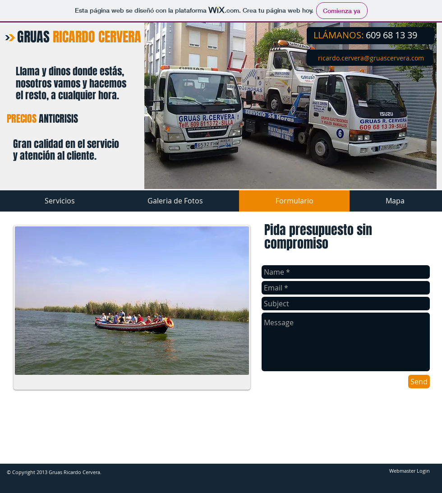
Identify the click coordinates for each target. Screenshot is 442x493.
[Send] (419, 381)
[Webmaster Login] (409, 471)
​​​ (371, 58)
